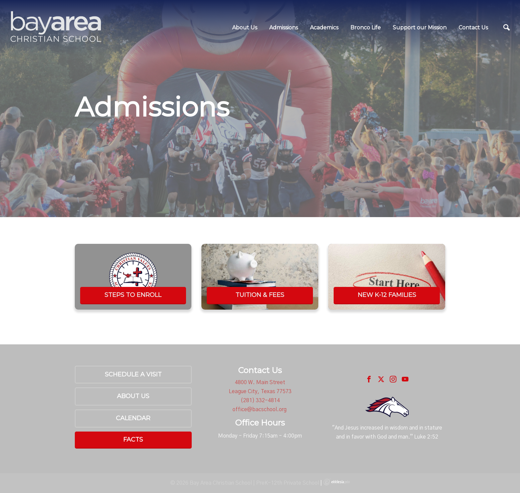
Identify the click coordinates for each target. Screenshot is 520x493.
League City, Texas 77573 (260, 391)
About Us (244, 27)
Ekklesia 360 (336, 482)
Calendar (133, 418)
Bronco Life (365, 27)
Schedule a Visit (133, 374)
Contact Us (473, 27)
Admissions (283, 27)
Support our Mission (420, 27)
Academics (324, 27)
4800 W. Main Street (260, 382)
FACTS (133, 439)
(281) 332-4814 (260, 400)
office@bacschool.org (259, 409)
